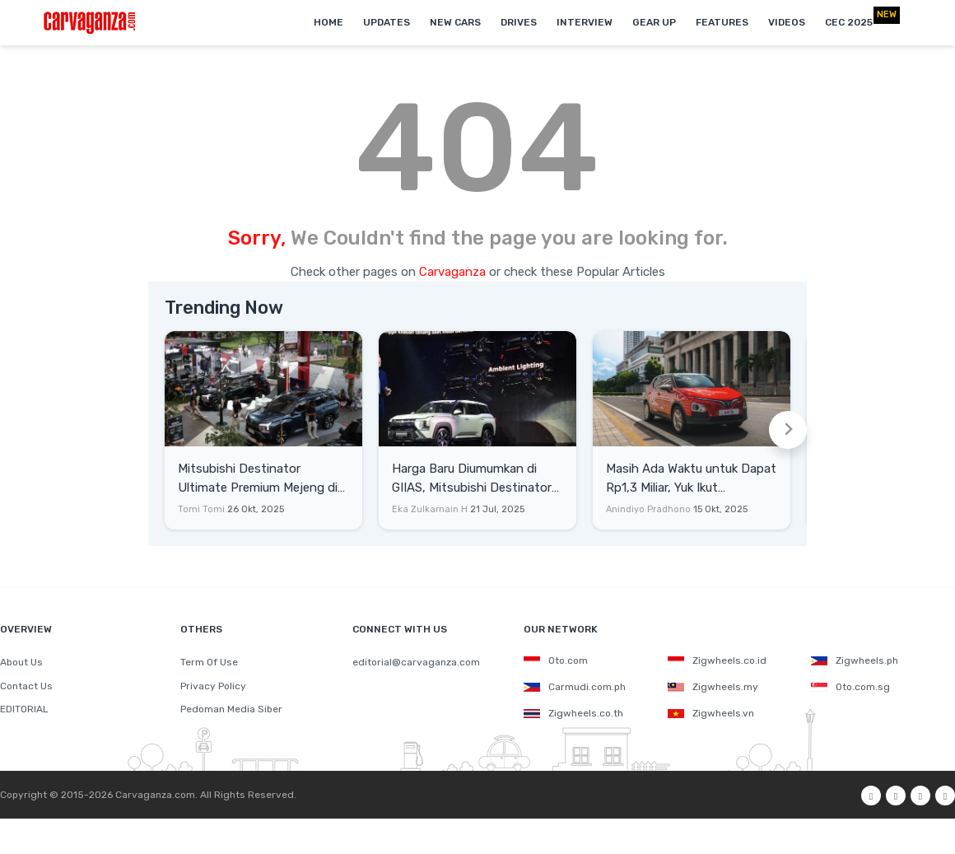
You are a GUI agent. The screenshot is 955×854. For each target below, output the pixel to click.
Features (722, 22)
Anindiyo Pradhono (648, 509)
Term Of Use (209, 662)
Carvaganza (454, 271)
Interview (585, 22)
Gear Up (654, 22)
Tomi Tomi (201, 509)
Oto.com (556, 660)
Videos (786, 22)
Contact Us (26, 686)
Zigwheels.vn (711, 713)
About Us (21, 662)
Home (328, 22)
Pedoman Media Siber (231, 709)
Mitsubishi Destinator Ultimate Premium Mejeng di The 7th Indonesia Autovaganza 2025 (258, 479)
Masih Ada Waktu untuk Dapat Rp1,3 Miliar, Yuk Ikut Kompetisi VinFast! (691, 479)
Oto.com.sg (850, 687)
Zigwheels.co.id (717, 660)
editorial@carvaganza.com (416, 662)
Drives (519, 22)
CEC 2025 (849, 22)
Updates (386, 22)
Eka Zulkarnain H (430, 509)
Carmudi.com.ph (575, 687)
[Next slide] (788, 430)
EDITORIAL (24, 709)
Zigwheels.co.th (573, 713)
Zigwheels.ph (854, 660)
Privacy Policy (213, 686)
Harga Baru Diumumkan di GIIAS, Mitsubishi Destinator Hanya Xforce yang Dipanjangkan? (472, 479)
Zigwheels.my (713, 687)
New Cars (455, 22)
